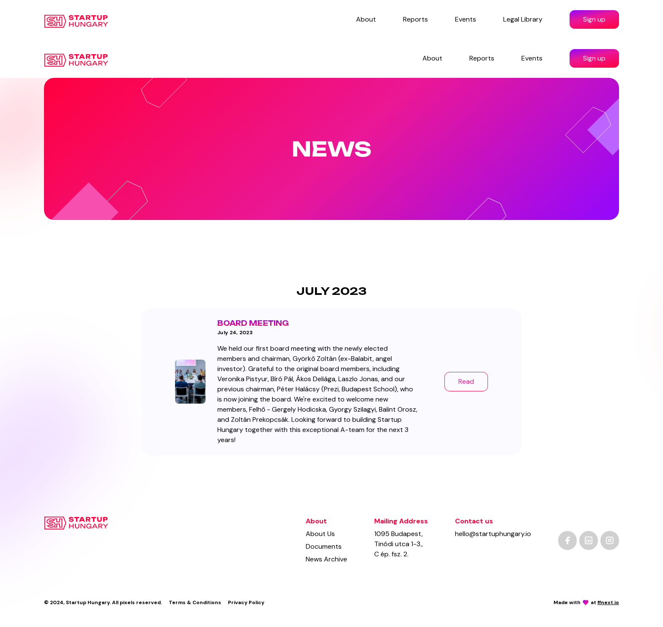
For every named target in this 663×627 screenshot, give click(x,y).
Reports (415, 19)
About (366, 19)
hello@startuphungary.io (493, 533)
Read (466, 381)
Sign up (594, 19)
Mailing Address (401, 521)
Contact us (474, 521)
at (605, 602)
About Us (320, 533)
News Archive (326, 559)
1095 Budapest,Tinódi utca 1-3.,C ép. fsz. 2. (398, 543)
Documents (324, 546)
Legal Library (522, 19)
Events (465, 19)
